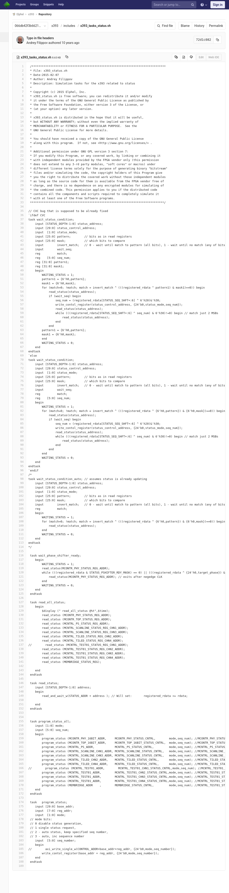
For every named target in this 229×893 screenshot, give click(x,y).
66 (21, 342)
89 (21, 440)
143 (21, 670)
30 (21, 189)
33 (21, 202)
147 (21, 687)
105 (21, 508)
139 (21, 653)
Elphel (20, 14)
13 (21, 117)
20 (21, 147)
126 (21, 598)
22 (21, 155)
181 (21, 831)
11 (21, 108)
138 (21, 649)
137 (21, 644)
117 (21, 559)
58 (21, 308)
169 (21, 780)
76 (21, 385)
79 (21, 398)
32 (21, 198)
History (199, 26)
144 (21, 674)
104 (21, 504)
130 (21, 615)
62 (21, 325)
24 (21, 164)
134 (21, 632)
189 (21, 865)
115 (21, 551)
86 (21, 427)
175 (21, 806)
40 (21, 232)
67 (21, 347)
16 (21, 130)
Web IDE (213, 57)
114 (21, 546)
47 (21, 261)
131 (21, 619)
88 (21, 436)
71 (21, 364)
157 (21, 729)
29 (21, 185)
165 (21, 763)
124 (21, 589)
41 (21, 236)
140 (21, 657)
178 (21, 819)
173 (21, 797)
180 (21, 827)
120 (21, 572)
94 (21, 461)
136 (21, 640)
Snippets (48, 4)
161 (21, 746)
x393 (57, 26)
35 (21, 210)
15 (21, 125)
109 (21, 525)
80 (21, 402)
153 (21, 712)
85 (21, 423)
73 (21, 372)
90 (21, 444)
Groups (34, 4)
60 (21, 317)
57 (21, 304)
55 (21, 296)
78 (21, 393)
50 (21, 274)
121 (21, 576)
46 (21, 257)
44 (21, 249)
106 (21, 512)
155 (21, 721)
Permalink (216, 26)
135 (21, 636)
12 (21, 113)
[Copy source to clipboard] (176, 57)
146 (21, 683)
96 (21, 470)
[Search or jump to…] (175, 5)
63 (21, 330)
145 (21, 678)
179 (21, 823)
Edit (201, 57)
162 (21, 751)
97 (21, 474)
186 (21, 853)
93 (21, 457)
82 (21, 410)
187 (21, 857)
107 (21, 517)
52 (21, 283)
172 (21, 793)
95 (21, 466)
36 (21, 215)
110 (21, 529)
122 (21, 580)
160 (21, 742)
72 (21, 368)
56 (21, 300)
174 (21, 802)
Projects (21, 4)
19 (21, 142)
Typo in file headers (42, 38)
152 (21, 708)
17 (21, 134)
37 (21, 219)
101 (21, 491)
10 (21, 104)
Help (61, 4)
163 (21, 755)
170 (21, 785)
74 (21, 376)
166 (21, 768)
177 (21, 814)
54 (21, 291)
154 (21, 717)
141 (21, 661)
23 (21, 159)
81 (21, 406)
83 (21, 415)
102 (21, 495)
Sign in (218, 4)
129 (21, 610)
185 (21, 848)
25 (21, 168)
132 (21, 623)
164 (21, 759)
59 (21, 313)
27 (21, 176)
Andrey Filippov (39, 43)
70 (21, 359)
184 (21, 844)
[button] (5, 887)
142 (21, 666)
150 (21, 700)
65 (21, 338)
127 (21, 602)
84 (21, 419)
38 (21, 223)
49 (21, 270)
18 (21, 138)
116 (21, 555)
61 (21, 321)
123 (21, 585)
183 (21, 840)
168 (21, 776)
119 (21, 568)
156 (21, 725)
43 (21, 244)
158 (21, 734)
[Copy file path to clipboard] (69, 57)
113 (21, 542)
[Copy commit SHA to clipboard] (218, 40)
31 (21, 193)
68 (21, 351)
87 (21, 432)
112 (21, 538)
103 (21, 500)
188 (21, 861)
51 (21, 279)
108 (21, 521)
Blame (185, 26)
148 (21, 691)
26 (21, 172)
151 (21, 704)
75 (21, 381)
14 (21, 121)
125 (21, 593)
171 (21, 789)
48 (21, 266)
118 (21, 563)
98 (21, 478)
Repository (47, 14)
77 (21, 389)
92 (21, 453)
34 (21, 206)
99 (21, 483)
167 (21, 772)
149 (21, 695)
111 (21, 534)
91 (21, 449)
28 (21, 181)
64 (21, 334)
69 (21, 355)
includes (72, 26)
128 (21, 606)
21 (21, 151)
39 (21, 227)
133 (21, 627)
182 (21, 836)
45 (21, 253)
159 (21, 738)
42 (21, 240)
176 (21, 810)
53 (21, 287)
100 (21, 487)
